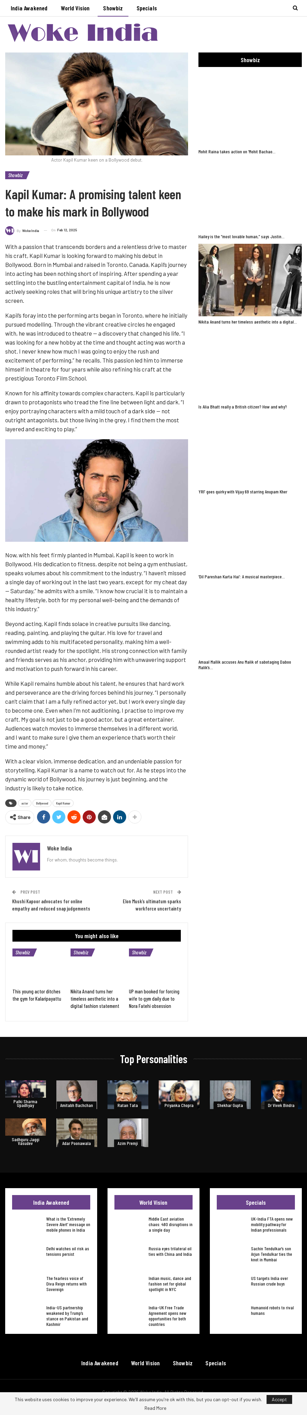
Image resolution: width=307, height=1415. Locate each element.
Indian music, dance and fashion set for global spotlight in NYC (170, 1283)
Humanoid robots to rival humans (272, 1310)
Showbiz (113, 8)
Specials (147, 8)
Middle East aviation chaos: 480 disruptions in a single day (171, 1224)
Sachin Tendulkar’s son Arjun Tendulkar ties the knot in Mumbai (271, 1253)
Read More (155, 1408)
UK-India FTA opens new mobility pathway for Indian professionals (272, 1224)
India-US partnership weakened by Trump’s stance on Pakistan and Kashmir (67, 1316)
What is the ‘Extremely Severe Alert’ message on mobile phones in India (68, 1224)
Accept (279, 1399)
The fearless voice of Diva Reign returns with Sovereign (66, 1283)
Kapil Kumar (63, 803)
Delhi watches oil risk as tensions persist (67, 1251)
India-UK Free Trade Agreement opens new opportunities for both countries (167, 1316)
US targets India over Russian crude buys (269, 1281)
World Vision (75, 8)
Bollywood (42, 803)
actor (24, 803)
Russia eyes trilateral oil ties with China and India (170, 1251)
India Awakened (29, 8)
